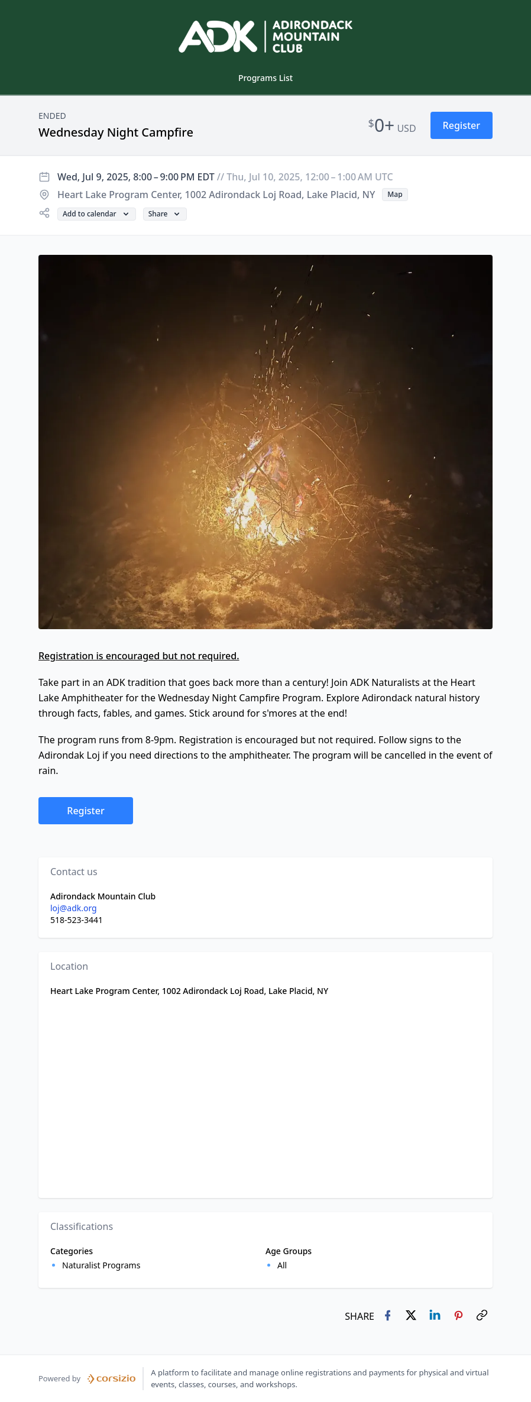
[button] (461, 125)
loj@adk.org (73, 908)
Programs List (265, 77)
